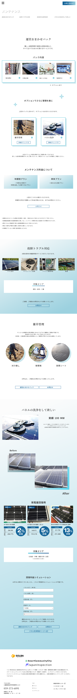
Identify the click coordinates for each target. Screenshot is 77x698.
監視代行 (59, 78)
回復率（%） (27, 605)
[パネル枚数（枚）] (38, 596)
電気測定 (8, 78)
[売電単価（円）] (38, 602)
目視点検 (25, 78)
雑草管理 (18, 137)
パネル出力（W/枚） (30, 587)
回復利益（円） (28, 611)
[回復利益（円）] (38, 614)
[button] (12, 78)
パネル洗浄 (49, 137)
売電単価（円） (28, 599)
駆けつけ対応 (43, 78)
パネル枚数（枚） (29, 593)
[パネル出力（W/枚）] (38, 590)
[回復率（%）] (38, 608)
